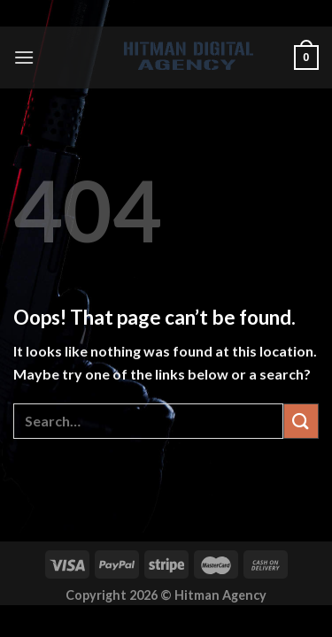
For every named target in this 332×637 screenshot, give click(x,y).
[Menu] (24, 57)
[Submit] (301, 420)
